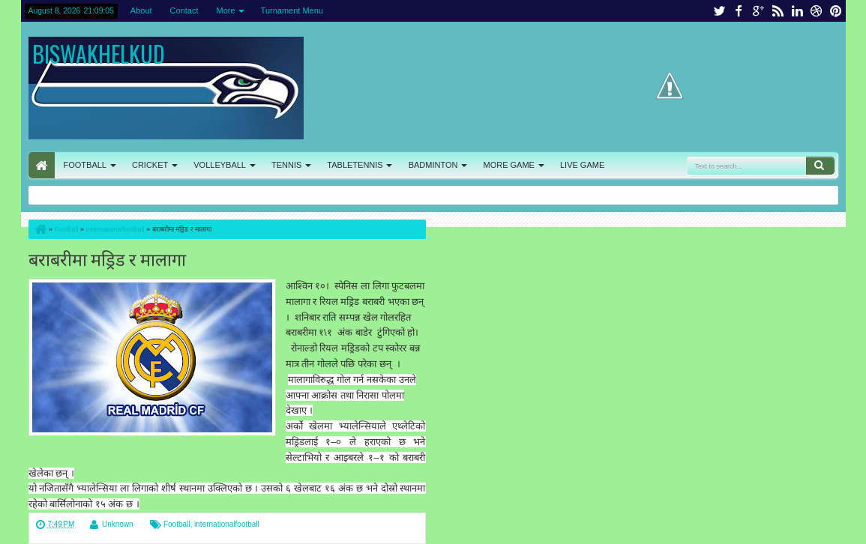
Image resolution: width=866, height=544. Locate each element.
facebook (738, 11)
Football (176, 524)
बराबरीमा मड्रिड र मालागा (107, 258)
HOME (41, 165)
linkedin (797, 11)
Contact (184, 10)
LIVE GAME (582, 164)
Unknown (117, 524)
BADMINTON (433, 164)
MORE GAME (509, 164)
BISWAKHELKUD (98, 53)
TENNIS (286, 164)
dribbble (816, 11)
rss (777, 11)
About (141, 10)
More (226, 10)
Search (820, 166)
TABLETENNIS (354, 164)
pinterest (836, 11)
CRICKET (150, 164)
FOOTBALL (85, 164)
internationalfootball (226, 524)
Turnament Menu (292, 10)
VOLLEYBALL (219, 164)
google (758, 11)
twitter (719, 11)
